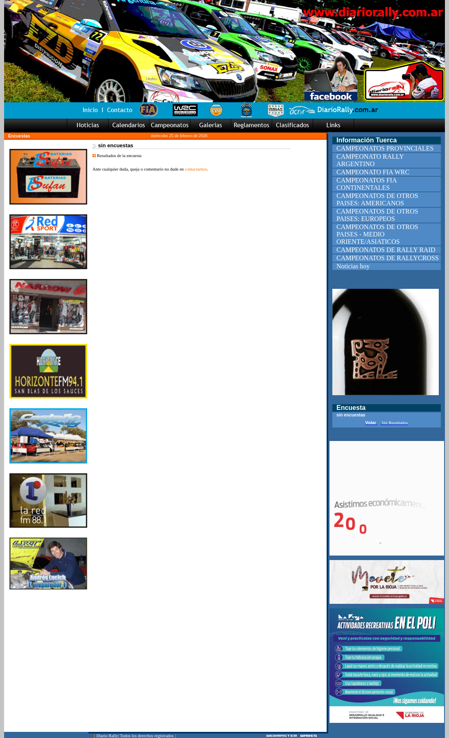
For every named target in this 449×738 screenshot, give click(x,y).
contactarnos (196, 169)
